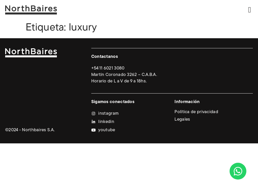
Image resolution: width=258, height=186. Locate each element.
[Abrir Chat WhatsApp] (238, 171)
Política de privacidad (196, 112)
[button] (249, 9)
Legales (182, 119)
